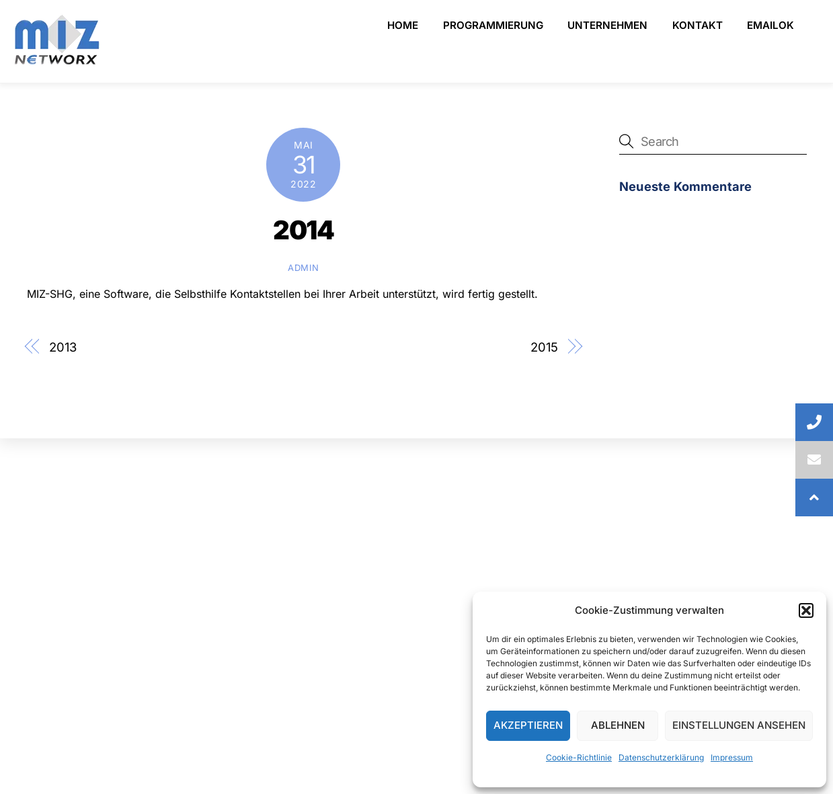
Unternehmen (607, 25)
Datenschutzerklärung (661, 757)
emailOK (770, 25)
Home (402, 25)
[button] (806, 610)
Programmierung (493, 25)
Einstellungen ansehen (738, 725)
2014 (303, 229)
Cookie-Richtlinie (579, 757)
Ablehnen (618, 725)
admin (303, 267)
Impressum (732, 757)
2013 (63, 347)
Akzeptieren (528, 725)
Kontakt (697, 25)
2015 (544, 347)
